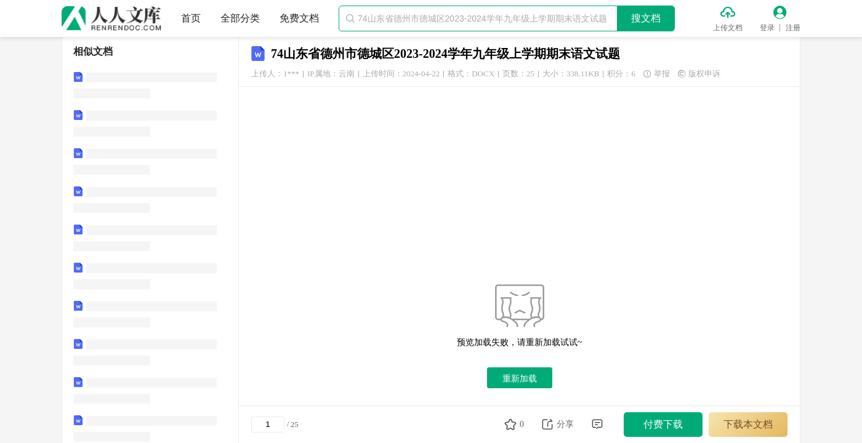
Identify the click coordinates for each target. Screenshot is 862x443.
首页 (191, 18)
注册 (793, 27)
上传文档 (728, 27)
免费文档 (299, 18)
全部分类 (240, 18)
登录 (767, 27)
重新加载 (519, 378)
